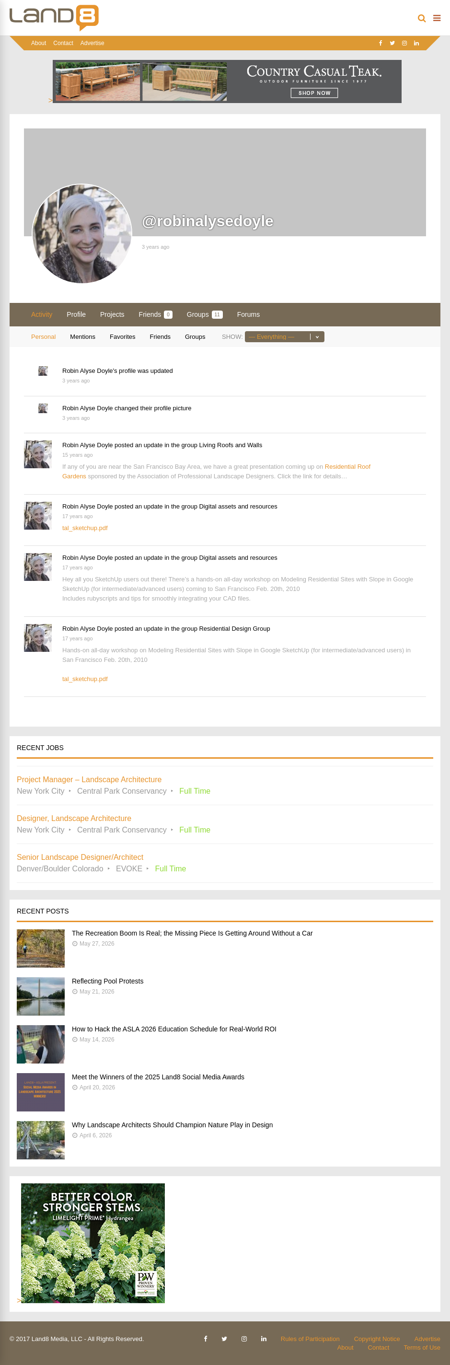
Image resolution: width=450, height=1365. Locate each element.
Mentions (82, 336)
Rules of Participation (310, 1338)
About (38, 43)
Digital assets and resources (238, 506)
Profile (76, 314)
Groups (205, 315)
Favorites (122, 336)
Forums (248, 314)
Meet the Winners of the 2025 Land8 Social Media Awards (158, 1077)
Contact (63, 43)
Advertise (92, 43)
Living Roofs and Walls (230, 445)
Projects (112, 314)
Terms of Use (422, 1347)
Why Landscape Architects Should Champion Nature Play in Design (172, 1125)
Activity (41, 314)
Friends (156, 315)
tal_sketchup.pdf (85, 528)
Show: (232, 336)
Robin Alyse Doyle (87, 370)
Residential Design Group (234, 628)
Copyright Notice (377, 1338)
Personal (43, 336)
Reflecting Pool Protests (107, 981)
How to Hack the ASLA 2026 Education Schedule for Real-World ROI (174, 1029)
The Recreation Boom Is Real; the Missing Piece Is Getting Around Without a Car (192, 933)
